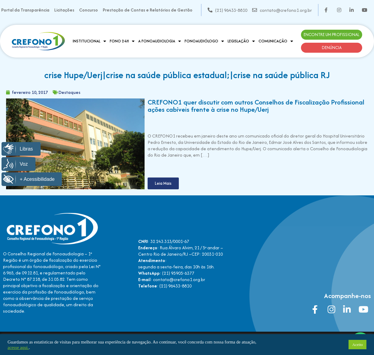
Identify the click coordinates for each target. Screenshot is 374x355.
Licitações (64, 10)
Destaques (69, 92)
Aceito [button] (357, 344)
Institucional (89, 41)
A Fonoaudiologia (159, 41)
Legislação (241, 41)
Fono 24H (122, 41)
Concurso (88, 10)
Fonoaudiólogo (204, 41)
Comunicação (276, 41)
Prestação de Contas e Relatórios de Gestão (147, 10)
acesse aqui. (18, 347)
